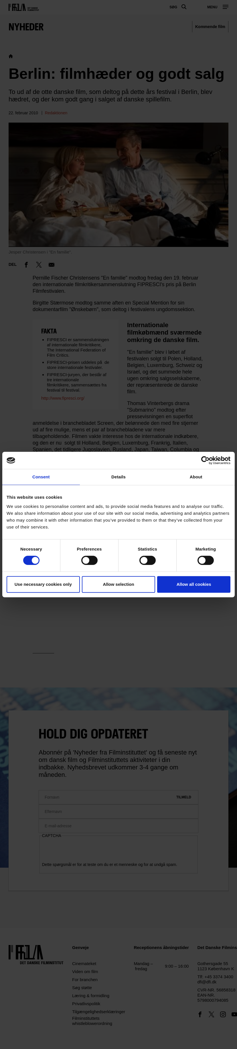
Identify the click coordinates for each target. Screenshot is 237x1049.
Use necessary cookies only (43, 584)
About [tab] (196, 476)
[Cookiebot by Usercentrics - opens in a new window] (205, 460)
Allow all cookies (194, 584)
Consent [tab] (41, 476)
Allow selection (118, 584)
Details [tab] (118, 476)
